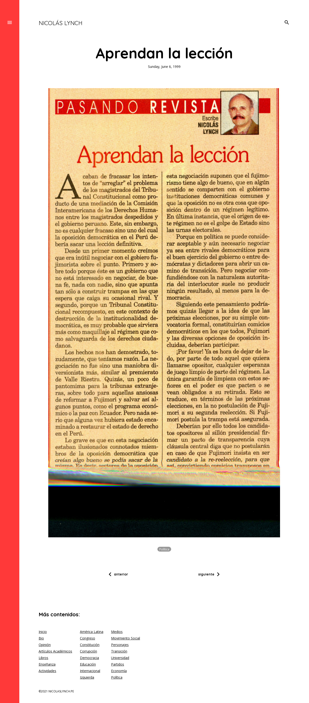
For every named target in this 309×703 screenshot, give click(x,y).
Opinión (45, 644)
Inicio (43, 631)
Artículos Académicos (55, 651)
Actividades (47, 670)
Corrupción (88, 651)
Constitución (89, 644)
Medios (117, 631)
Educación (88, 664)
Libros (43, 657)
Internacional (90, 670)
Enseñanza (47, 664)
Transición (119, 651)
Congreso (87, 638)
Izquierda (87, 677)
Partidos (117, 664)
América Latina (91, 631)
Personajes (120, 644)
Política (164, 549)
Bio (41, 638)
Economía (119, 670)
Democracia (89, 657)
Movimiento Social (125, 638)
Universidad (120, 657)
